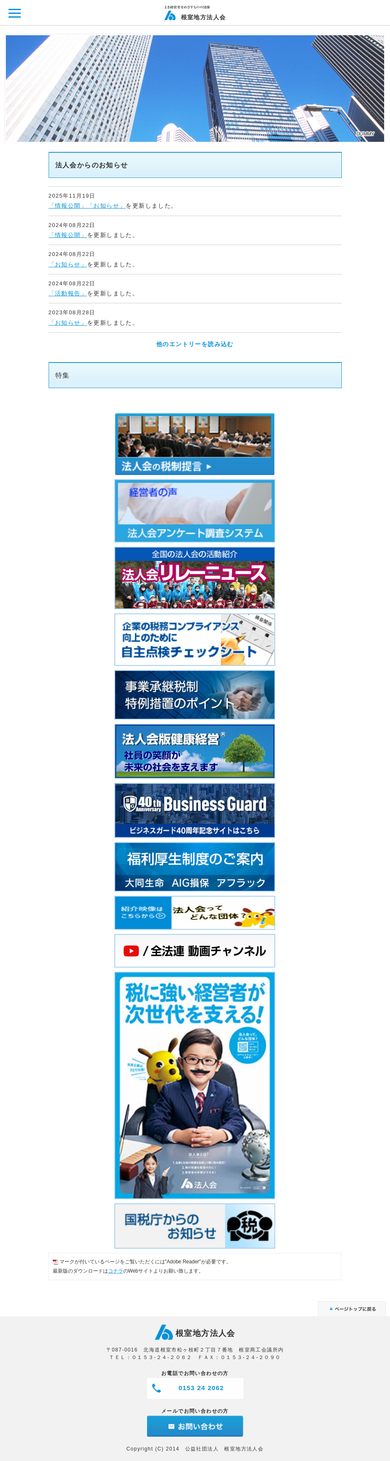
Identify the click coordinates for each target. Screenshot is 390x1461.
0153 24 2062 (201, 1387)
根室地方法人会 (203, 17)
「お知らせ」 (106, 205)
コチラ (115, 1271)
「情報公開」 (68, 205)
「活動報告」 (68, 293)
